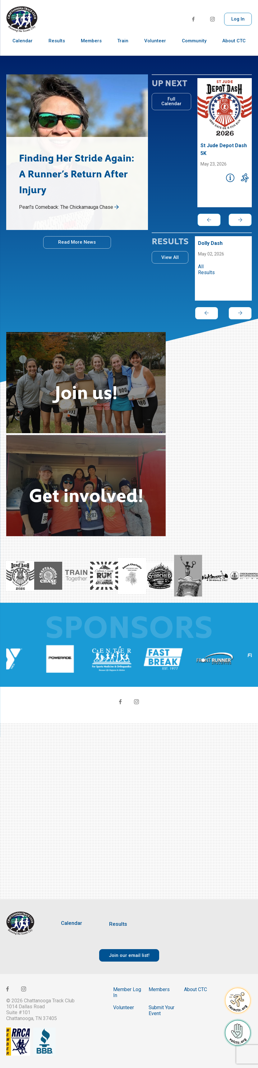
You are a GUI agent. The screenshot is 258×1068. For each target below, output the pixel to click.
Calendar (22, 47)
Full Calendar (171, 101)
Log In (238, 19)
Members (91, 47)
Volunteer (155, 47)
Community (194, 47)
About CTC (234, 47)
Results (56, 47)
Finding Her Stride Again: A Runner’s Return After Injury (76, 173)
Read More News (77, 242)
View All (170, 257)
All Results (206, 269)
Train (122, 47)
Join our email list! (129, 955)
